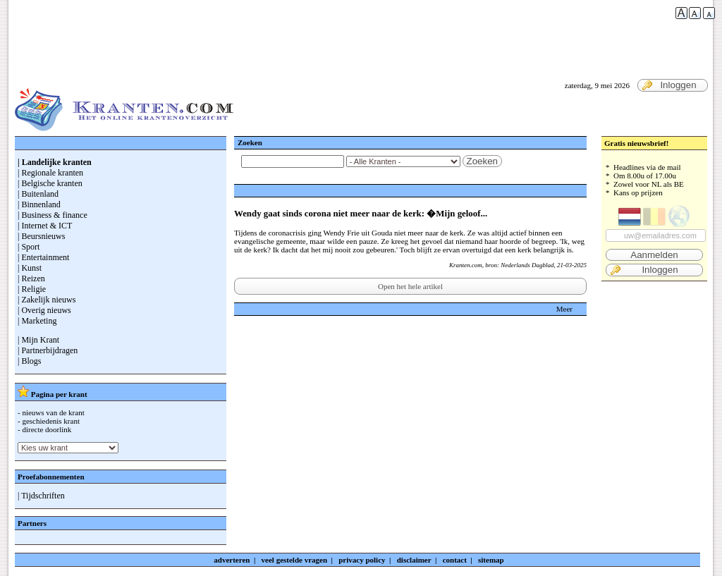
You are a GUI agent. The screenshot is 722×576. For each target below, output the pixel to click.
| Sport (28, 247)
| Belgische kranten (50, 183)
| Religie (32, 289)
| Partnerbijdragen (48, 350)
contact (455, 560)
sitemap (491, 560)
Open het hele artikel (410, 286)
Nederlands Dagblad (527, 265)
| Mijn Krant (38, 340)
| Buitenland (38, 194)
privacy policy (361, 560)
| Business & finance (52, 215)
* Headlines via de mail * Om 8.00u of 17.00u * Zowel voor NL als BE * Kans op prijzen (654, 219)
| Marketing (37, 321)
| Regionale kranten (50, 173)
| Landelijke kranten (55, 162)
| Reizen (31, 278)
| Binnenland (39, 204)
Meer (564, 309)
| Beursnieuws (41, 236)
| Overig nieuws (44, 310)
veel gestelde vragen (294, 560)
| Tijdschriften (41, 496)
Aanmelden (654, 255)
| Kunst (30, 268)
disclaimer (414, 560)
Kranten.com (465, 265)
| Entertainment (43, 257)
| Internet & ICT (45, 226)
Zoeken (482, 161)
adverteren (232, 560)
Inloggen (669, 85)
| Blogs (29, 361)
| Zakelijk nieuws (46, 300)
